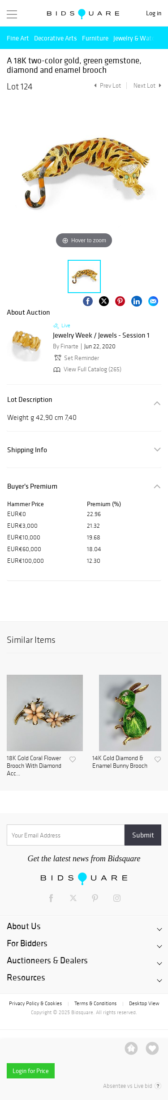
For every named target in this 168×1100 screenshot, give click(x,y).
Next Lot (147, 85)
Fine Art (18, 38)
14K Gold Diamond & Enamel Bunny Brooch (119, 762)
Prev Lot (106, 85)
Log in (153, 13)
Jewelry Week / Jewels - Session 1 (101, 335)
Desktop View (144, 1003)
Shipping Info (27, 449)
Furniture (95, 38)
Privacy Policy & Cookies (35, 1003)
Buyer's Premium (32, 486)
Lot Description (29, 399)
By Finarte (65, 346)
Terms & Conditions (95, 1003)
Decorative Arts (55, 38)
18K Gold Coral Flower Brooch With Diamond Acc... (34, 766)
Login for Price (31, 1071)
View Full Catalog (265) (86, 369)
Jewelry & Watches (138, 38)
